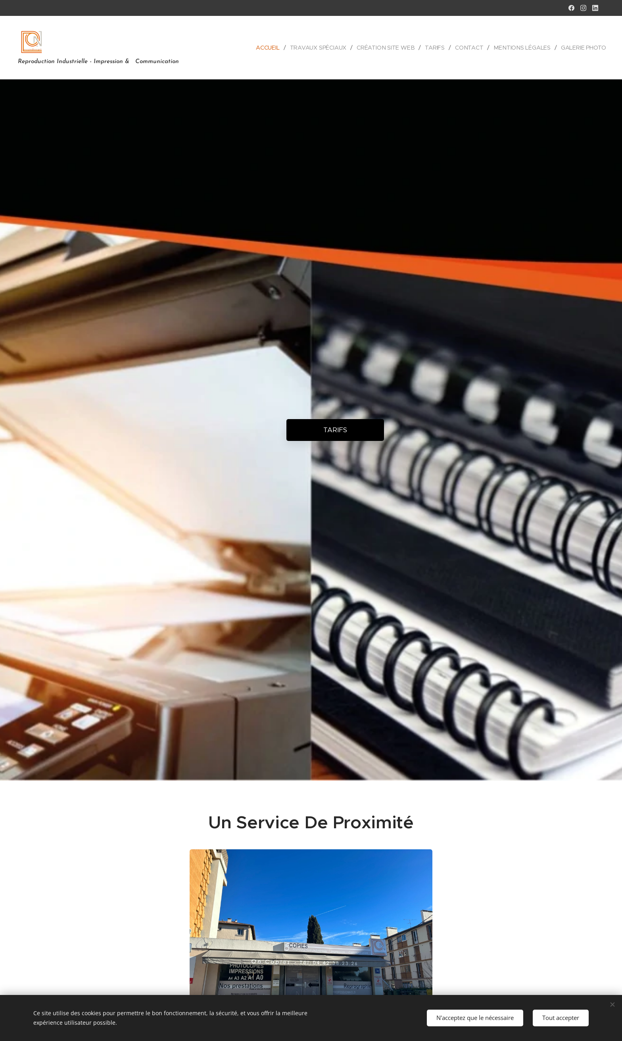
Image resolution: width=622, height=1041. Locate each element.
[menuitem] (269, 48)
